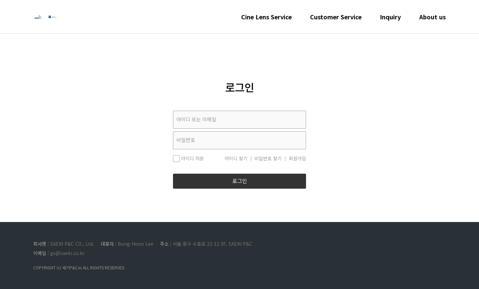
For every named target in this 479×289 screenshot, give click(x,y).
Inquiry (390, 23)
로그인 (239, 181)
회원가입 (297, 159)
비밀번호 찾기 (268, 159)
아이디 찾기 (236, 159)
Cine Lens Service (266, 23)
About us (432, 23)
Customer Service (336, 23)
